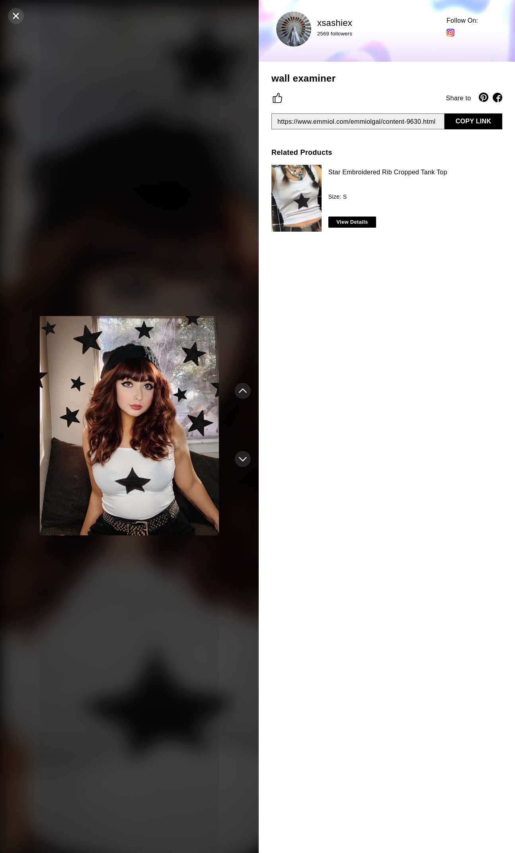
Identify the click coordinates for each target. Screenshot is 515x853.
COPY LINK (474, 121)
